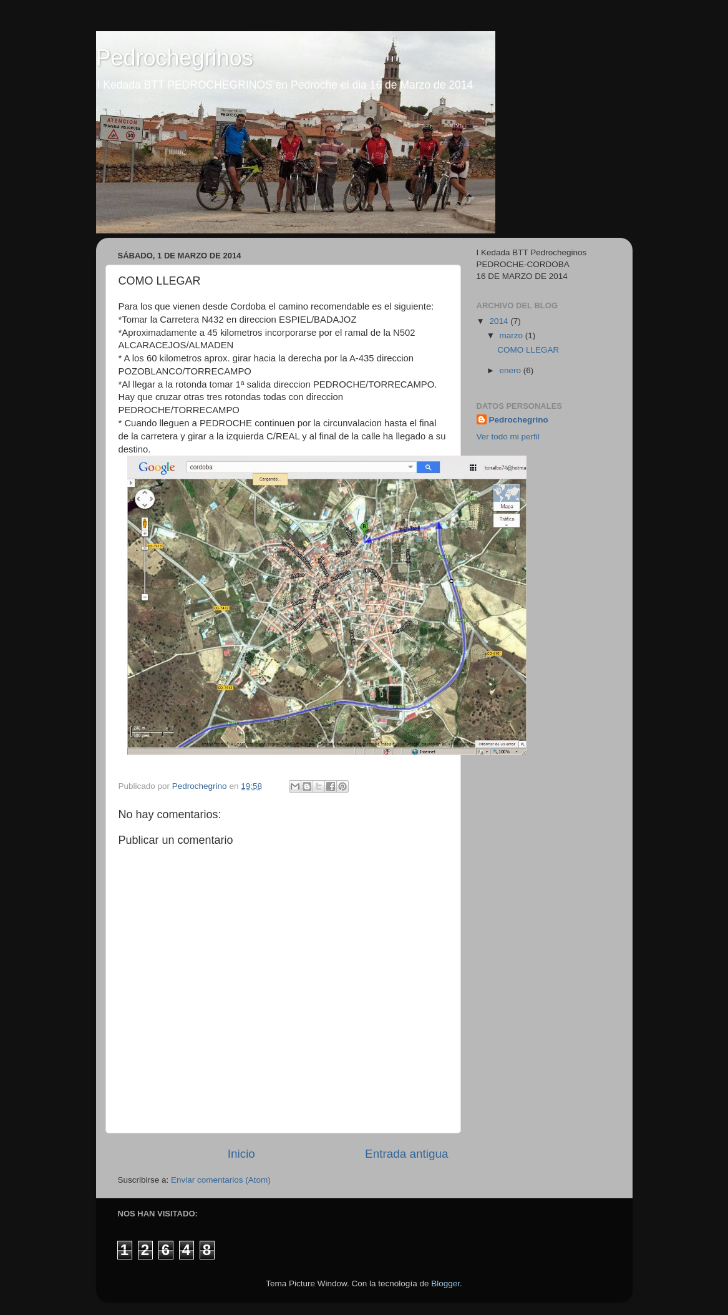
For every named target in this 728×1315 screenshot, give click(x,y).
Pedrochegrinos (174, 58)
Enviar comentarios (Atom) (221, 1180)
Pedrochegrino (518, 419)
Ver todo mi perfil (508, 436)
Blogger (445, 1283)
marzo (512, 335)
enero (511, 370)
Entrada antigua (406, 1153)
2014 (499, 321)
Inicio (241, 1153)
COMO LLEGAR (528, 349)
